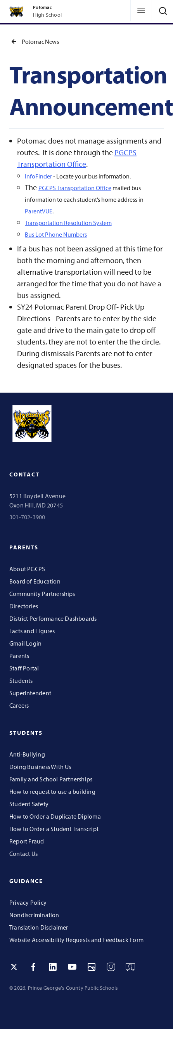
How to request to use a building (52, 791)
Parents (19, 656)
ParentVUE (38, 211)
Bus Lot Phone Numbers (56, 234)
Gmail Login (25, 643)
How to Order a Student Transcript (54, 829)
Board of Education (35, 581)
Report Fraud (26, 841)
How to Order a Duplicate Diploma (55, 816)
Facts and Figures (32, 631)
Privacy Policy (28, 902)
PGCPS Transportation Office (74, 188)
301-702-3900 (27, 517)
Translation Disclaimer (38, 927)
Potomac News (34, 41)
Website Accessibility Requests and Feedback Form (76, 940)
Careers (19, 705)
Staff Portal (24, 668)
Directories (23, 606)
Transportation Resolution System (68, 223)
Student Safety (28, 804)
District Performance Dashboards (53, 618)
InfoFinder (38, 176)
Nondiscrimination (34, 915)
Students (21, 680)
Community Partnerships (42, 593)
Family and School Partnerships (50, 779)
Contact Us (23, 853)
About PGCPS (27, 569)
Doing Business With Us (40, 767)
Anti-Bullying (27, 754)
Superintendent (30, 693)
